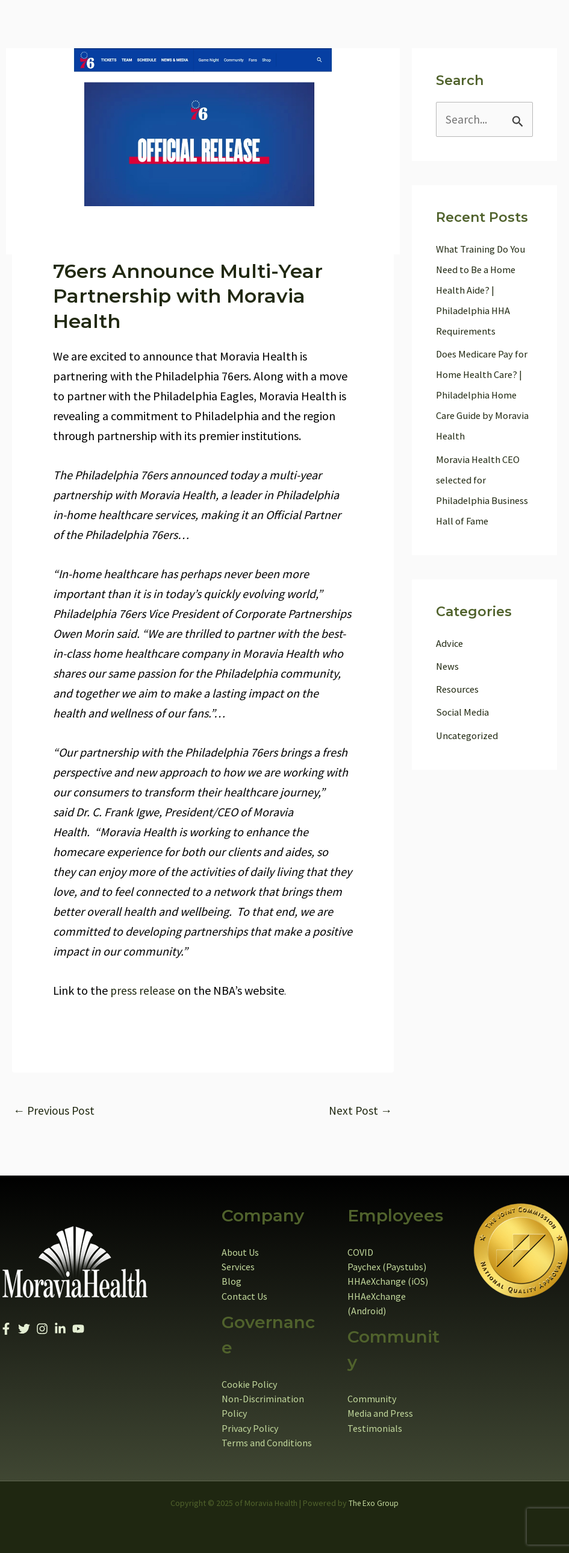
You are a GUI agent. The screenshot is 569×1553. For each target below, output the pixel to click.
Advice (450, 643)
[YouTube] (78, 1329)
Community (371, 1399)
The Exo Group (374, 1502)
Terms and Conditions (267, 1442)
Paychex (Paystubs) (386, 1267)
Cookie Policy (249, 1384)
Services (238, 1267)
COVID (360, 1253)
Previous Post (54, 1110)
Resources (458, 689)
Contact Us (244, 1296)
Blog (231, 1282)
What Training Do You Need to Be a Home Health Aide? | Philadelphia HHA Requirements (481, 290)
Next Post (360, 1110)
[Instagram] (42, 1329)
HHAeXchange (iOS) (387, 1282)
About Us (240, 1253)
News (448, 666)
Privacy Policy (250, 1428)
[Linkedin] (60, 1329)
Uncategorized (468, 736)
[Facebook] (6, 1329)
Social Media (463, 712)
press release (143, 990)
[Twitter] (24, 1329)
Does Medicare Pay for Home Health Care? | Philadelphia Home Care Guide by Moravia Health (483, 395)
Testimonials (374, 1428)
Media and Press (380, 1413)
